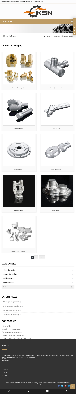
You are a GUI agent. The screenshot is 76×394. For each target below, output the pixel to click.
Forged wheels (8, 282)
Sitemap (39, 384)
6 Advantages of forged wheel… (13, 306)
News (4, 375)
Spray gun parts (56, 128)
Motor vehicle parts (56, 169)
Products (56, 36)
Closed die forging (67, 36)
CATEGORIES (7, 21)
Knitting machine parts (56, 88)
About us (5, 369)
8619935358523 (16, 332)
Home (48, 36)
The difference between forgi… (13, 310)
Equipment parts (18, 128)
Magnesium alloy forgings (18, 251)
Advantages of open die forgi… (13, 302)
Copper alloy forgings (18, 88)
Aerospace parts (18, 169)
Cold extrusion (8, 278)
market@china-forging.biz (16, 335)
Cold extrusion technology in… (12, 314)
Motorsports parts (18, 210)
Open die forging (9, 270)
